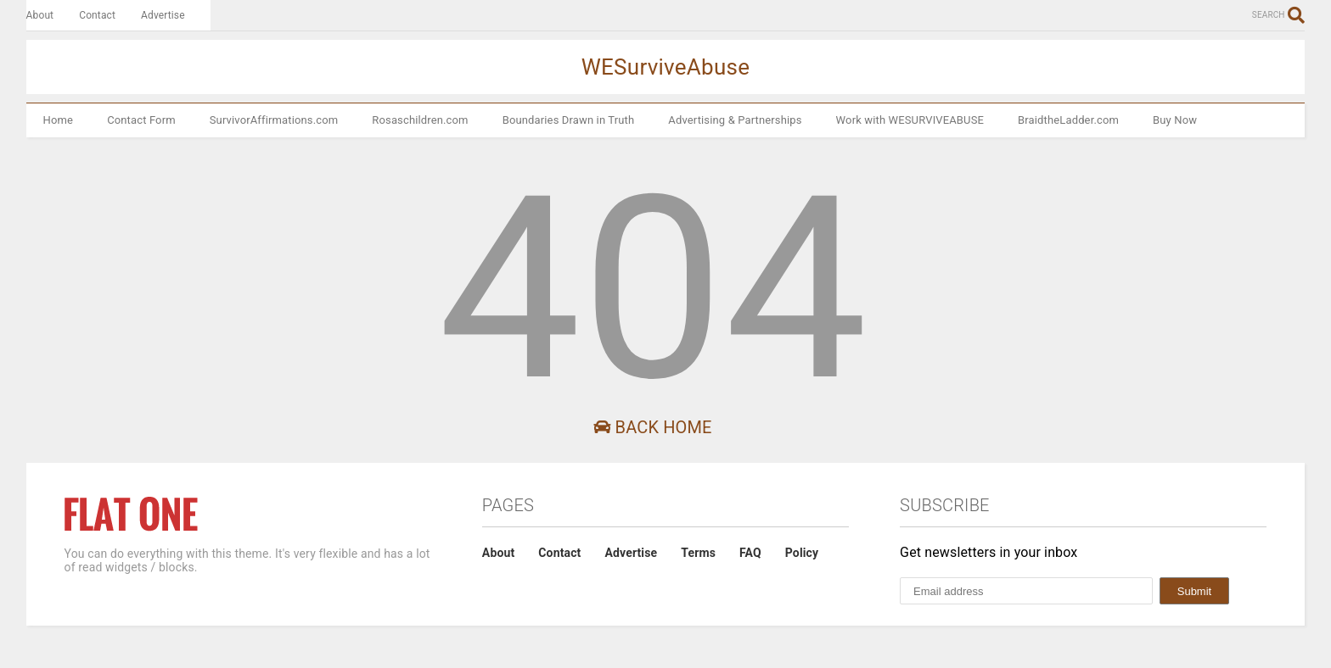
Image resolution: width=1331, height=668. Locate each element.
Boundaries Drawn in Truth (569, 120)
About (40, 15)
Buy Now (1175, 120)
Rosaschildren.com (420, 120)
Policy (801, 552)
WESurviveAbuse (665, 67)
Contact (97, 15)
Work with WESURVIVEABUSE (910, 120)
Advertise (163, 15)
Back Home (652, 427)
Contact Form (141, 120)
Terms (698, 552)
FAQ (750, 552)
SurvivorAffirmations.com (274, 120)
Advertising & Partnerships (734, 120)
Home (58, 120)
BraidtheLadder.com (1068, 120)
